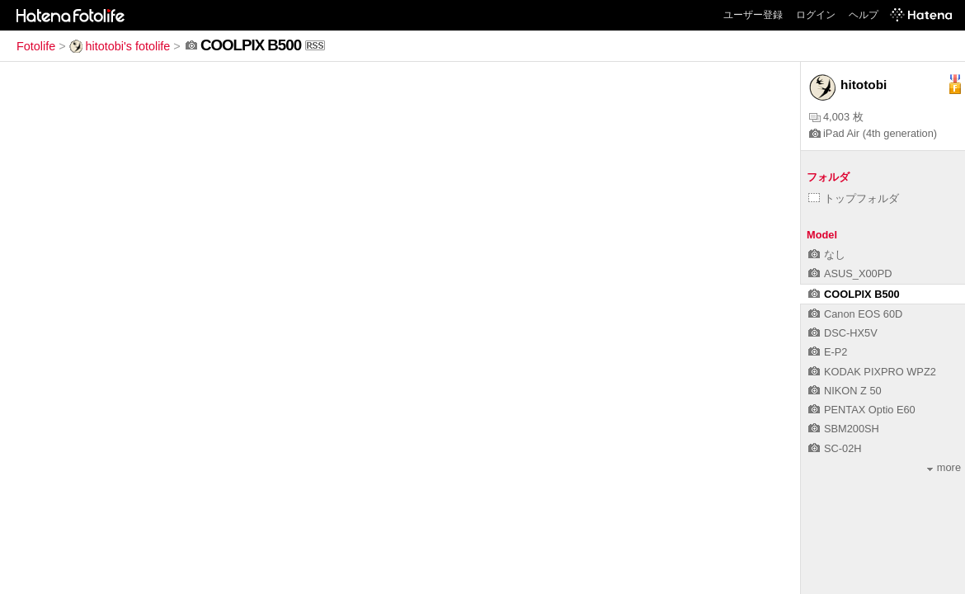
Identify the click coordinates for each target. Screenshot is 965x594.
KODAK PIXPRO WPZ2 (872, 371)
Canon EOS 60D (855, 314)
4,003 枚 (836, 117)
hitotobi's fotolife (120, 46)
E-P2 (827, 352)
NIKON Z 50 (845, 390)
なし (826, 254)
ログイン (816, 15)
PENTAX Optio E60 (862, 409)
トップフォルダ (853, 198)
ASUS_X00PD (850, 273)
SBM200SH (843, 428)
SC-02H (835, 448)
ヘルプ (863, 15)
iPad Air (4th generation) (873, 133)
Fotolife (35, 46)
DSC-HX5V (843, 333)
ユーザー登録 (753, 15)
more (944, 467)
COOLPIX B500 (854, 294)
